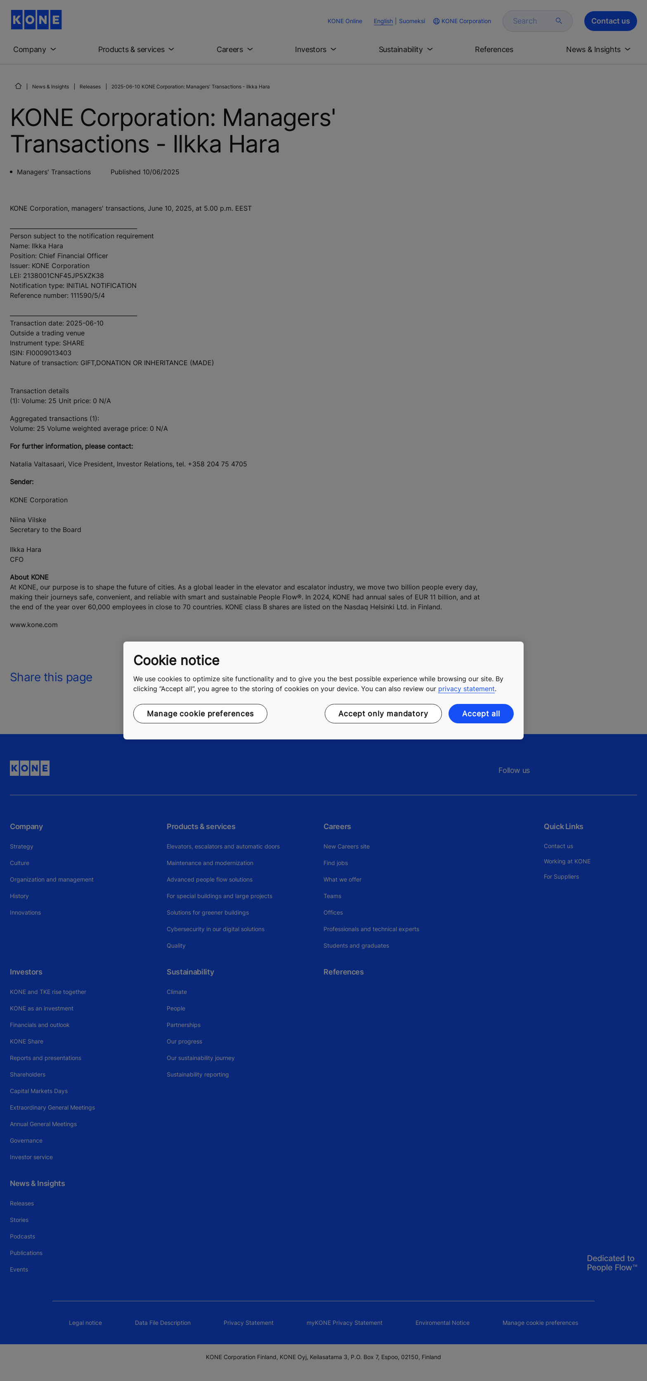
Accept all (481, 713)
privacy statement (466, 689)
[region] (323, 691)
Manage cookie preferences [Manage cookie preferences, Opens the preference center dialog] (200, 713)
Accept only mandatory (383, 713)
